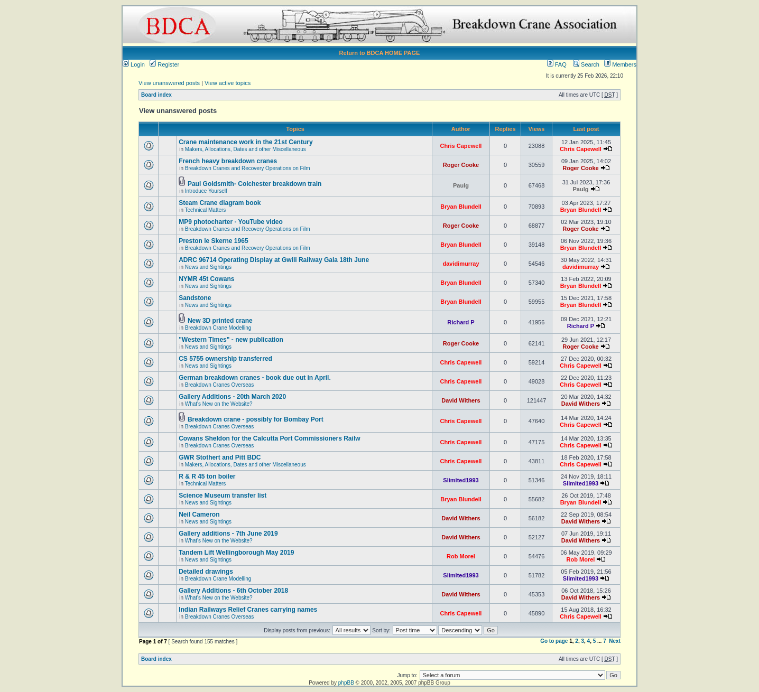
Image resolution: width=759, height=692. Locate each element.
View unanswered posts (169, 83)
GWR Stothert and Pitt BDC (220, 457)
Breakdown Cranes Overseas (219, 385)
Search (586, 64)
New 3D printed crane (220, 320)
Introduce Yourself (206, 191)
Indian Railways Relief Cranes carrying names (248, 609)
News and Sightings (208, 267)
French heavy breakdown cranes (228, 161)
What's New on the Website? (219, 404)
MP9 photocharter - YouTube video (231, 222)
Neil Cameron (199, 514)
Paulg (461, 185)
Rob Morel (461, 556)
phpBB (346, 683)
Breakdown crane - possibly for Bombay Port (255, 419)
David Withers (460, 400)
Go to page (554, 641)
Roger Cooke (461, 165)
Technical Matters (205, 210)
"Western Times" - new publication (231, 339)
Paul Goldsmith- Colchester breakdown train (254, 184)
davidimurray (460, 263)
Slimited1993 (460, 480)
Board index (156, 95)
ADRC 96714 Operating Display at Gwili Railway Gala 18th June (274, 260)
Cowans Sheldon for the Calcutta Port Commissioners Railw (269, 438)
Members (620, 64)
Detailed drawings (206, 571)
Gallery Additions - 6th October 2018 (233, 590)
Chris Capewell (461, 146)
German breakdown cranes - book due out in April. (255, 377)
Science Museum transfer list (222, 495)
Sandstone (195, 298)
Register (164, 64)
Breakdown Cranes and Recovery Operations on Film (247, 168)
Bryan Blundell (461, 206)
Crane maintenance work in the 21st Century (245, 142)
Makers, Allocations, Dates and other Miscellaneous (245, 149)
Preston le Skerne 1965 (213, 241)
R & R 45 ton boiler (207, 476)
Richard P (460, 322)
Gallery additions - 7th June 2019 (228, 533)
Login (134, 64)
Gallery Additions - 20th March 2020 (232, 396)
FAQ (557, 64)
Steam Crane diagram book (220, 203)
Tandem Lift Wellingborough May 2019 (236, 552)
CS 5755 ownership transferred (225, 358)
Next (615, 641)
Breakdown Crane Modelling (218, 328)
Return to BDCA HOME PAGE (379, 53)
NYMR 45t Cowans (206, 279)
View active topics (228, 83)
